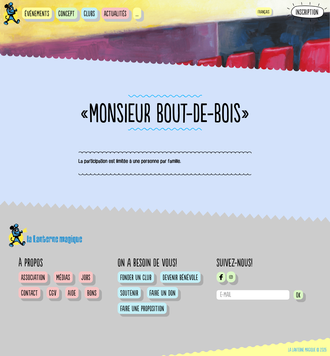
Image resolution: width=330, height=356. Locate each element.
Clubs (89, 13)
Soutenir (129, 293)
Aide (72, 293)
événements (37, 13)
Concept (66, 13)
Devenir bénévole (180, 277)
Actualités (115, 13)
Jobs (85, 277)
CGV (53, 293)
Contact (29, 293)
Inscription (307, 12)
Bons (92, 293)
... (137, 13)
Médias (63, 277)
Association (33, 277)
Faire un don (162, 293)
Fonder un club (136, 277)
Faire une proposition (142, 308)
